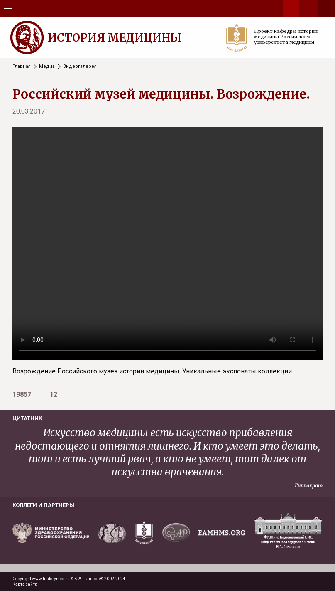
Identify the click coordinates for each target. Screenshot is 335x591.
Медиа (47, 66)
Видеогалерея (80, 66)
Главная (21, 66)
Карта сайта (24, 584)
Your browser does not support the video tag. (167, 243)
